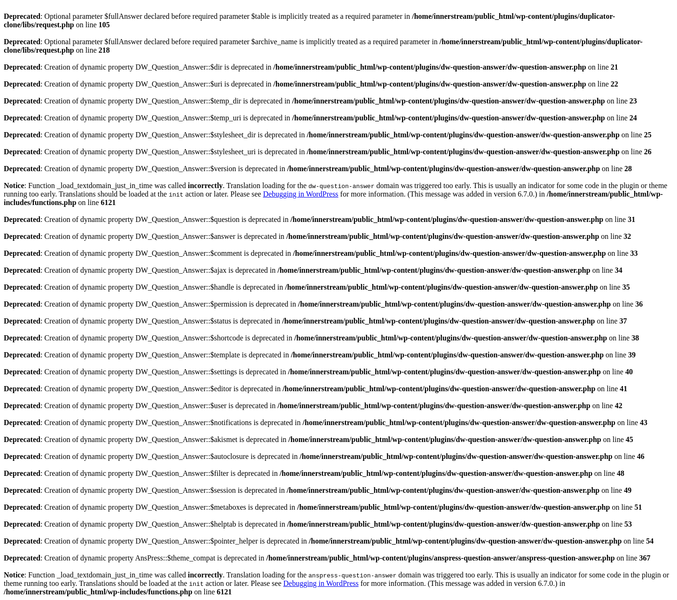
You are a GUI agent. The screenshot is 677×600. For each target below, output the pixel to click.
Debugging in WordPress (300, 194)
